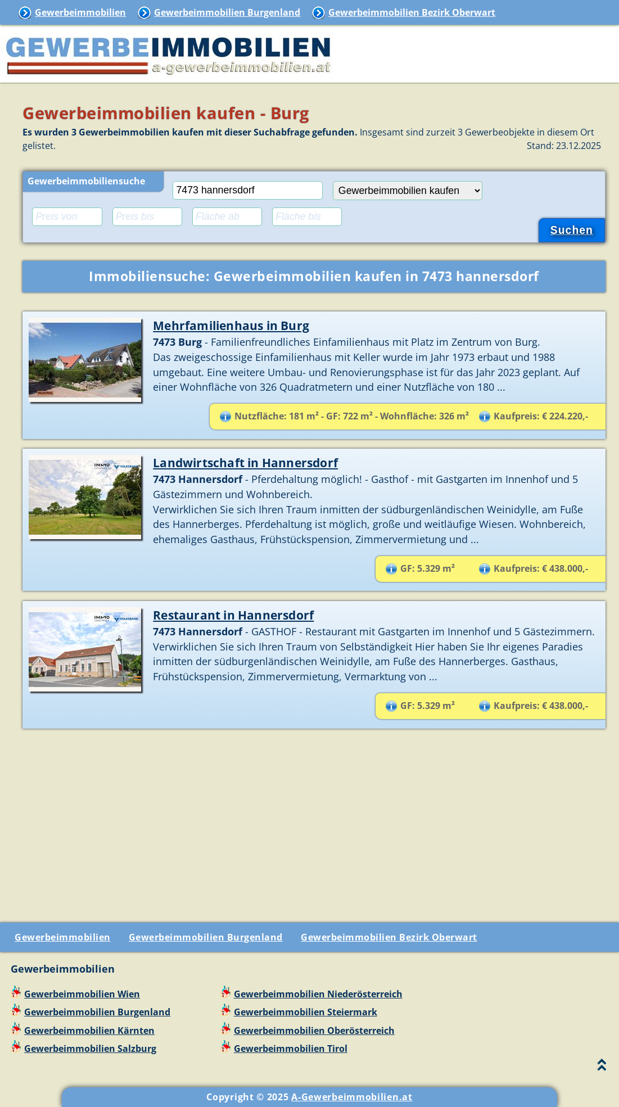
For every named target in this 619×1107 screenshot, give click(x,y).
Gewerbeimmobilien (80, 12)
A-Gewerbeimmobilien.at (351, 1097)
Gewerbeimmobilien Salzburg (90, 1048)
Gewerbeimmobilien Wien (82, 994)
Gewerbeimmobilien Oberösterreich (314, 1030)
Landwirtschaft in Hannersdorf (245, 462)
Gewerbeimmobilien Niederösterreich (318, 994)
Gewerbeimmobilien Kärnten (89, 1030)
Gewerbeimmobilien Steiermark (305, 1012)
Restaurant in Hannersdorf (233, 615)
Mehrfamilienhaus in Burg (231, 325)
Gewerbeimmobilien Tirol (290, 1048)
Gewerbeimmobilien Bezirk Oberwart (411, 12)
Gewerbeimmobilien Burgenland (227, 12)
